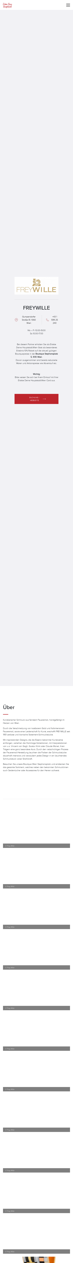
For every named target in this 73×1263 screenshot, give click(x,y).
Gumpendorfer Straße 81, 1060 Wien (29, 319)
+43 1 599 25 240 (54, 319)
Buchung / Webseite (34, 398)
